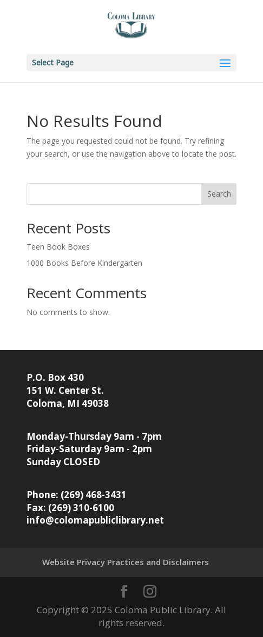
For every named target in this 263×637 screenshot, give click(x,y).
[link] (131, 26)
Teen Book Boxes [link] (58, 247)
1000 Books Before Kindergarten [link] (84, 263)
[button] (132, 62)
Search (219, 194)
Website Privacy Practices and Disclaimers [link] (125, 561)
